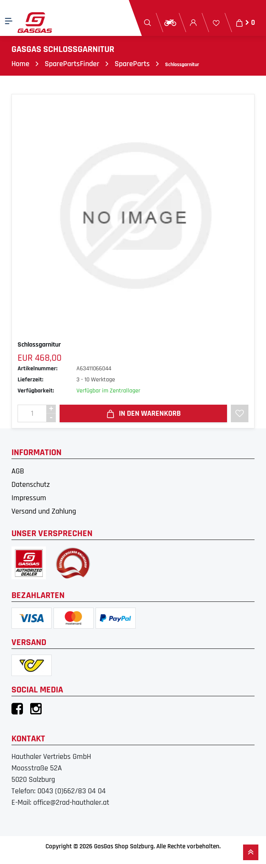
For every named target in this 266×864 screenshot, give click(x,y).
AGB (17, 471)
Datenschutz (30, 485)
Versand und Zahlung (43, 511)
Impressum (28, 498)
